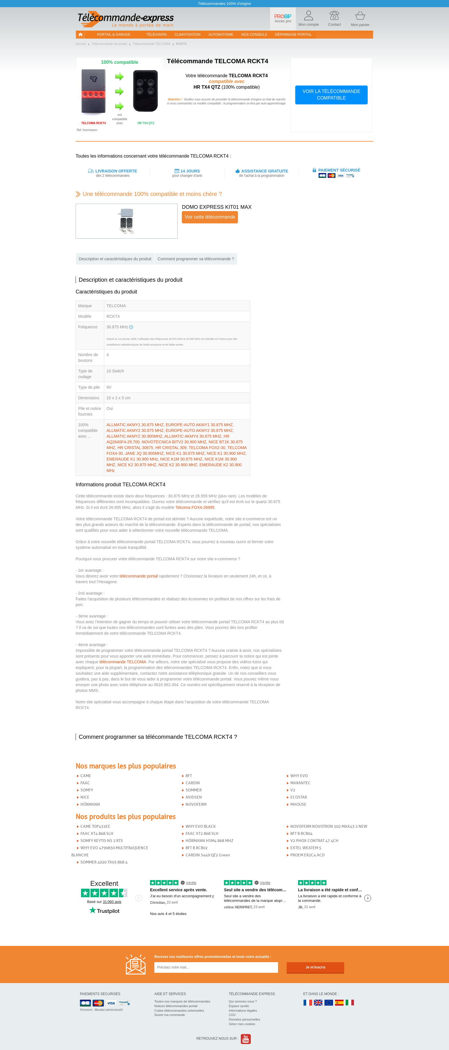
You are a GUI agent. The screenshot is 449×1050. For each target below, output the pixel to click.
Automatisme (220, 35)
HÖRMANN (90, 804)
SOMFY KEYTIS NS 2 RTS (101, 840)
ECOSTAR (298, 797)
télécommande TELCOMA (122, 662)
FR (307, 1003)
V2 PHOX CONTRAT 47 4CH (314, 840)
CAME (85, 775)
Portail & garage (113, 35)
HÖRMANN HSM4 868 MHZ (209, 840)
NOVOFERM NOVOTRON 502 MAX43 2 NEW (328, 826)
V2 (292, 790)
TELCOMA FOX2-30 (207, 447)
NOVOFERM (196, 804)
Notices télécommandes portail (175, 1006)
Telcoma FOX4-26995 (195, 507)
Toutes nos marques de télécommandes (182, 1001)
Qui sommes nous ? (243, 1001)
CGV (232, 1015)
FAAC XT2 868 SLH (202, 833)
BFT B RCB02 (197, 847)
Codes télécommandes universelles (179, 1010)
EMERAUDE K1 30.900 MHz (132, 459)
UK (318, 1003)
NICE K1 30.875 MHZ (185, 453)
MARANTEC (300, 783)
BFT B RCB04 (301, 833)
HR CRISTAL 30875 (135, 447)
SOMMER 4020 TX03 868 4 (103, 862)
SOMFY (86, 790)
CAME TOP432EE (95, 826)
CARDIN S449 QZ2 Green (208, 855)
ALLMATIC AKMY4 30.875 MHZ (192, 436)
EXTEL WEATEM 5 (305, 847)
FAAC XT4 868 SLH (96, 833)
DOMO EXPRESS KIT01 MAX (216, 207)
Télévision (156, 35)
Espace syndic (239, 1006)
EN (329, 1003)
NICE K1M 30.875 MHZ (181, 459)
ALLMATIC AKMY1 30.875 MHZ (135, 424)
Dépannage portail (293, 35)
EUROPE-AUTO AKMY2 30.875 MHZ (199, 430)
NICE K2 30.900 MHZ (177, 465)
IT (350, 1003)
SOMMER (194, 790)
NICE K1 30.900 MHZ (226, 453)
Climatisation (187, 35)
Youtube (246, 1039)
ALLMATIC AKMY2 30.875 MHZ (135, 430)
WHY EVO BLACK (201, 826)
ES (339, 1003)
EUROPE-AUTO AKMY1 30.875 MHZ (199, 424)
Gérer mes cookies (242, 1024)
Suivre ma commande (169, 1015)
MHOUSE (298, 804)
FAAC (85, 783)
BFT (189, 775)
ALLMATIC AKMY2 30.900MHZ (134, 436)
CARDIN (193, 783)
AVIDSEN (194, 797)
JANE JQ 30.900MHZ (144, 453)
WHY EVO (299, 775)
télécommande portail (138, 576)
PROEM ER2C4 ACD (307, 855)
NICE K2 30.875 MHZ (136, 465)
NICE (84, 797)
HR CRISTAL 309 (170, 447)
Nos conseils (254, 35)
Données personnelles (244, 1019)
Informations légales (243, 1010)
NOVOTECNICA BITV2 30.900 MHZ (174, 442)
